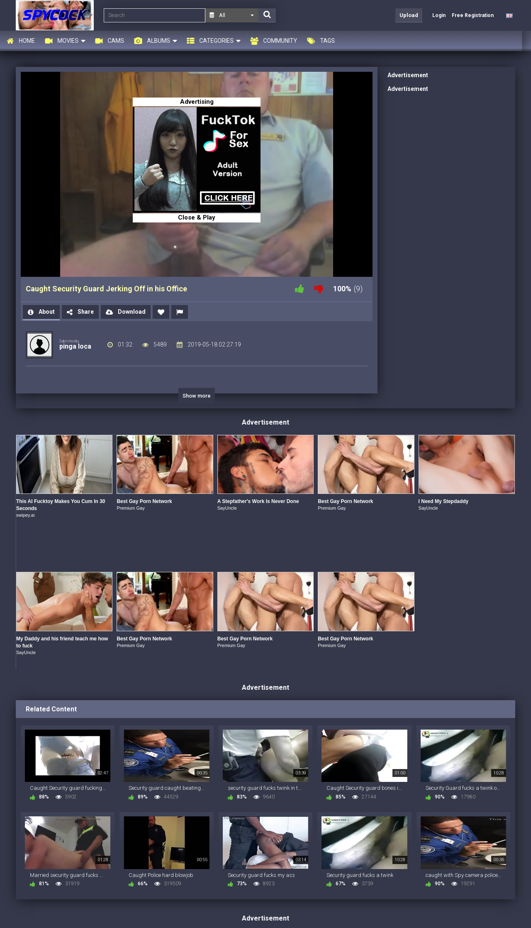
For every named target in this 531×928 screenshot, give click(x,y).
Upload (408, 15)
